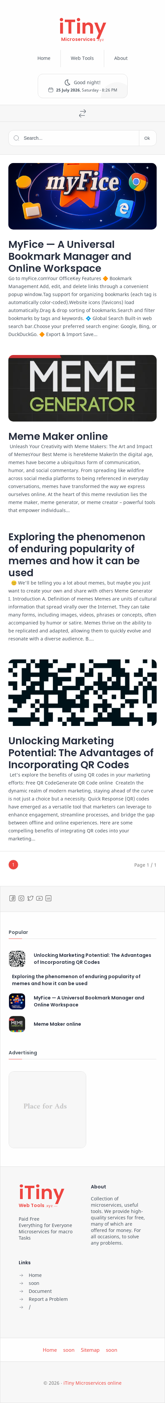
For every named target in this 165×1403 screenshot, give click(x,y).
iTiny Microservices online (92, 1383)
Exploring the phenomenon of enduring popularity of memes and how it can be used (76, 555)
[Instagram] (21, 898)
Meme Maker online (58, 436)
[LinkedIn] (48, 898)
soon (68, 1349)
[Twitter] (30, 898)
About (121, 58)
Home (43, 58)
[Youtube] (39, 898)
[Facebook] (12, 898)
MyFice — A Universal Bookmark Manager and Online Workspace (69, 256)
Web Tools (82, 58)
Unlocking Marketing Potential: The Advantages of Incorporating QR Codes (81, 753)
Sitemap (90, 1349)
